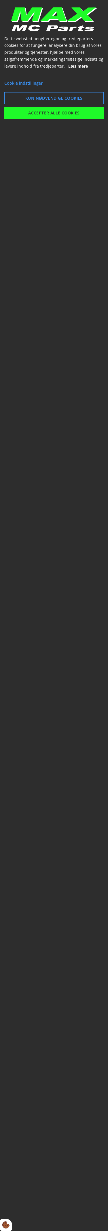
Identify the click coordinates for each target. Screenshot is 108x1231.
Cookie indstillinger (23, 83)
